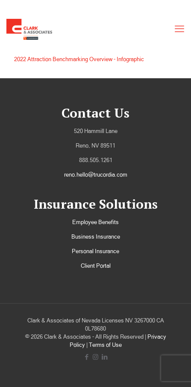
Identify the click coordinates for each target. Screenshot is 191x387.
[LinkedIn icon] (104, 356)
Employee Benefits (95, 222)
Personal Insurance (95, 251)
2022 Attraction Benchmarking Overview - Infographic (79, 59)
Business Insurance (95, 236)
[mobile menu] (179, 29)
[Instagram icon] (95, 356)
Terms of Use (105, 345)
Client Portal (96, 266)
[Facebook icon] (86, 356)
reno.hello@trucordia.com (95, 174)
